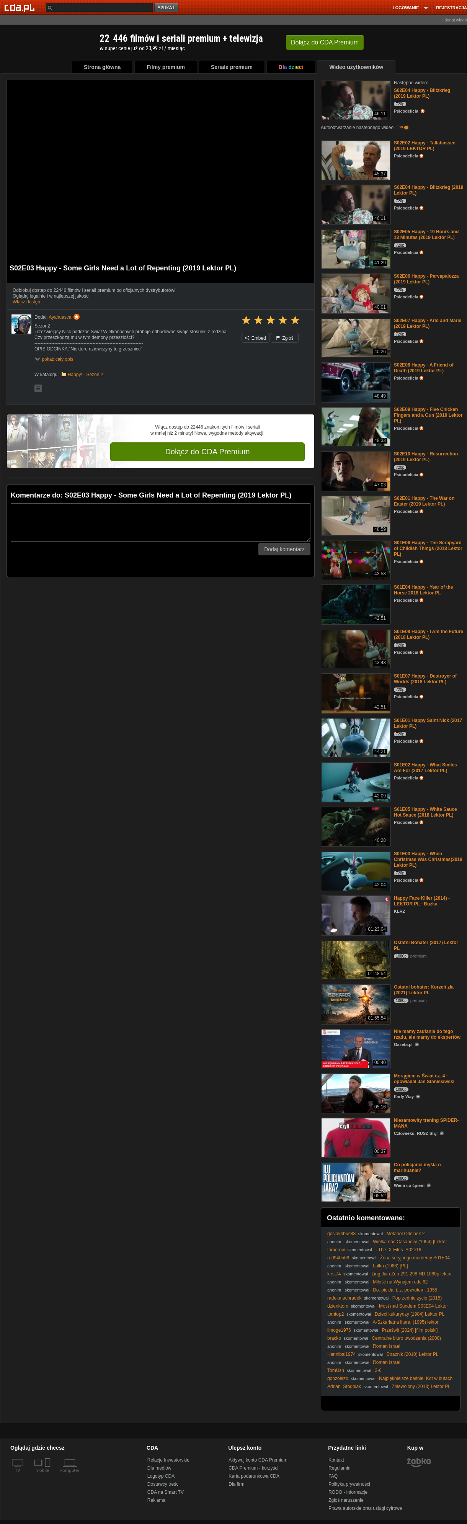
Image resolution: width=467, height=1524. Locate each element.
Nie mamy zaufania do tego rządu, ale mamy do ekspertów (427, 1034)
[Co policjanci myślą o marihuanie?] (355, 1181)
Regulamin (339, 1468)
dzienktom (337, 1306)
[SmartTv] (48, 1475)
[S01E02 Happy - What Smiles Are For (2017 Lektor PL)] (355, 781)
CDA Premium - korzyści (253, 1468)
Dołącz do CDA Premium (207, 451)
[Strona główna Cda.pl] (20, 7)
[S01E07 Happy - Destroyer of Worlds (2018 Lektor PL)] (355, 692)
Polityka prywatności (349, 1484)
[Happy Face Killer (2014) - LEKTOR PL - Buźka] (355, 914)
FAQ (333, 1476)
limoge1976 (339, 1330)
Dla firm (236, 1484)
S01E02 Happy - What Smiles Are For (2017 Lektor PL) (425, 767)
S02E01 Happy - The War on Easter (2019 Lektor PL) (424, 501)
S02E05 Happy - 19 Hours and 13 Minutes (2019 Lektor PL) (426, 234)
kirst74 (334, 1274)
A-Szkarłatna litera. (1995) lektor (406, 1322)
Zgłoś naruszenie (345, 1500)
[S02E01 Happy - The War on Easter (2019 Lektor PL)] (355, 515)
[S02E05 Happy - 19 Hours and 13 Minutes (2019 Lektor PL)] (355, 248)
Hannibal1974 (341, 1354)
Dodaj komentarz (284, 549)
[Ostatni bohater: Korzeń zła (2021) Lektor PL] (355, 1003)
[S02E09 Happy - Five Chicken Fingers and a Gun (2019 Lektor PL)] (355, 426)
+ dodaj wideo (454, 20)
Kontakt (336, 1460)
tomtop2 (335, 1314)
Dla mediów (159, 1468)
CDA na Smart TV (165, 1492)
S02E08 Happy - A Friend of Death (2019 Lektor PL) (424, 367)
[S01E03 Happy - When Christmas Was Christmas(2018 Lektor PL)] (355, 870)
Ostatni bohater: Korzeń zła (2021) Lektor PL (424, 989)
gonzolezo (337, 1378)
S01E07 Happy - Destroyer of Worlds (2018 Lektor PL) (425, 678)
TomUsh (335, 1370)
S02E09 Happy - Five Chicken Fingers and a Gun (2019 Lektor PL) (428, 415)
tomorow (336, 1249)
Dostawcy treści (163, 1484)
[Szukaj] (99, 7)
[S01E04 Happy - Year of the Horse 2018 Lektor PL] (355, 603)
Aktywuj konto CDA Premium (258, 1460)
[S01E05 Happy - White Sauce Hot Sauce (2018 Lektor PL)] (355, 826)
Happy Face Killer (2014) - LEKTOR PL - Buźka (422, 901)
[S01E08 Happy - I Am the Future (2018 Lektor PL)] (355, 648)
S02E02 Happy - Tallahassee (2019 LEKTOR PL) (425, 145)
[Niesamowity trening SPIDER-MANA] (355, 1137)
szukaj (167, 8)
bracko (334, 1338)
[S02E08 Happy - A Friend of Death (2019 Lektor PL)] (355, 381)
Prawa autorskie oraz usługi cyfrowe (365, 1508)
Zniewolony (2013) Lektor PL (421, 1386)
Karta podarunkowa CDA (254, 1476)
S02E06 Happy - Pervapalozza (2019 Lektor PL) (426, 279)
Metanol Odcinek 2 (405, 1233)
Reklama (156, 1500)
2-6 (378, 1370)
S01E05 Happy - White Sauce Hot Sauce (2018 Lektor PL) (425, 812)
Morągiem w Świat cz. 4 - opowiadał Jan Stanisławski (424, 1078)
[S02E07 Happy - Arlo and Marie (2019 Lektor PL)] (355, 337)
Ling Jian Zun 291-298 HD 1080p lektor (412, 1274)
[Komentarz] (160, 522)
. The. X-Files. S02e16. (399, 1249)
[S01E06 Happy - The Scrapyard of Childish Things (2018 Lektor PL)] (355, 559)
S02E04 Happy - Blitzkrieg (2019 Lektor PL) (422, 93)
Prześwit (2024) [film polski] (410, 1330)
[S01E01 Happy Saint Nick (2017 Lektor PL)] (355, 737)
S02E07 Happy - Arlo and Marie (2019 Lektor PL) (427, 323)
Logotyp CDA (161, 1476)
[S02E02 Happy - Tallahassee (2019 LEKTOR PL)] (355, 159)
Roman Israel (386, 1346)
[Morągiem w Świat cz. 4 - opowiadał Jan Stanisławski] (355, 1092)
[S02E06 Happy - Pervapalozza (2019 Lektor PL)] (355, 292)
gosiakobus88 (341, 1233)
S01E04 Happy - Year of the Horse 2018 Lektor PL (423, 590)
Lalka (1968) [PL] (390, 1266)
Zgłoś (285, 338)
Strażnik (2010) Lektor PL (412, 1354)
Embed (255, 338)
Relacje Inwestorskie (168, 1460)
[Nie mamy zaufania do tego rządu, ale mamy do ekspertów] (355, 1048)
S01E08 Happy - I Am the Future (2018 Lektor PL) (428, 634)
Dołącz (325, 42)
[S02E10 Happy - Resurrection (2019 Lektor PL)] (355, 470)
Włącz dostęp (26, 301)
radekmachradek (344, 1298)
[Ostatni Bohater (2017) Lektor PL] (355, 959)
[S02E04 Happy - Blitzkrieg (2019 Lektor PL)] (355, 99)
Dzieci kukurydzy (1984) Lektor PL (410, 1314)
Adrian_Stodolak (344, 1386)
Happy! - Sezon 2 (85, 374)
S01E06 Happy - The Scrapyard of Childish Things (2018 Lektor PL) (428, 548)
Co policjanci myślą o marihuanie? (417, 1167)
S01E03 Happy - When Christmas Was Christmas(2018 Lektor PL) (428, 859)
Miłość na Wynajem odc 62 (400, 1282)
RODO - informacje (347, 1492)
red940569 (338, 1257)
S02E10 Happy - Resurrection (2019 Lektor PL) (426, 456)
